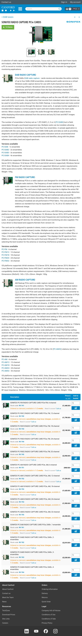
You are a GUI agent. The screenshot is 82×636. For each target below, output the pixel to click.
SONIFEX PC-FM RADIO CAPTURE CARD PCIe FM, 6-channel (33, 403)
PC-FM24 (5, 258)
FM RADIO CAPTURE (25, 177)
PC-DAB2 (5, 150)
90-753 (21, 489)
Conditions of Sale (49, 619)
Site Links (6, 619)
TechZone (6, 611)
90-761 (21, 527)
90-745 (21, 454)
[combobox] (43, 9)
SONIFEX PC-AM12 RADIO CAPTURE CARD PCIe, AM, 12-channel (35, 476)
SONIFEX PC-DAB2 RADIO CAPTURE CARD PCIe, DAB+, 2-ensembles (32, 538)
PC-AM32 (57, 349)
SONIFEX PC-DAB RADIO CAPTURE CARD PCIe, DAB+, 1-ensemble (35, 525)
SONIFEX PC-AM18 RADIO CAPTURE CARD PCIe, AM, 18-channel (35, 486)
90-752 (21, 479)
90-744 (21, 442)
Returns (45, 597)
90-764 (21, 572)
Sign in (64, 2)
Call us (58, 409)
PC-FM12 (5, 252)
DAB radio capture (32, 78)
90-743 (21, 429)
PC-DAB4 (59, 122)
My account (75, 2)
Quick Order (46, 602)
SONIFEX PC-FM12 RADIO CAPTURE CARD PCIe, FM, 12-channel (34, 413)
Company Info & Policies (51, 611)
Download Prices (8, 615)
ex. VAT (68, 398)
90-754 (21, 502)
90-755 (21, 515)
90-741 (21, 406)
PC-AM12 (5, 362)
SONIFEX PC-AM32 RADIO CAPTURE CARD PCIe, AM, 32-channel (35, 512)
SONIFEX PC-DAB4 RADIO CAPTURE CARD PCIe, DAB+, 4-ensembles (32, 568)
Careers (5, 623)
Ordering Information (50, 589)
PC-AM (4, 359)
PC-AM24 (5, 368)
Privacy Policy (47, 623)
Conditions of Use (48, 615)
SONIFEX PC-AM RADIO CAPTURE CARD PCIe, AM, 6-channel (33, 465)
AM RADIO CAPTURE (25, 280)
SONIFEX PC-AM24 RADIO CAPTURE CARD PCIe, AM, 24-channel (35, 499)
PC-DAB (5, 147)
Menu (20, 8)
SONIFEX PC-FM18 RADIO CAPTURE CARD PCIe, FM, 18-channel (34, 426)
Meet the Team (8, 597)
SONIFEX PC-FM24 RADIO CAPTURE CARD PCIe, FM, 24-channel (34, 439)
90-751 (21, 468)
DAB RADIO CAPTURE (26, 75)
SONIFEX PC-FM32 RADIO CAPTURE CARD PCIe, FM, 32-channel (34, 452)
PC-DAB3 (5, 153)
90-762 (21, 542)
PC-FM (4, 249)
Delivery (45, 593)
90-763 (21, 557)
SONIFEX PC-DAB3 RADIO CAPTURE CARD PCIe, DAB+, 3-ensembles (32, 553)
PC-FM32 (5, 261)
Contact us (6, 2)
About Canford (7, 589)
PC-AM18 (5, 365)
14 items (8, 27)
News (4, 602)
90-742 (21, 416)
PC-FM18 (5, 255)
